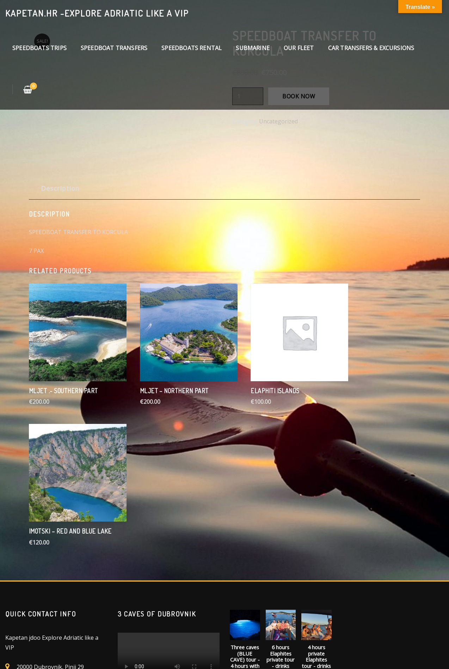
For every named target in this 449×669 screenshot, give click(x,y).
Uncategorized (278, 121)
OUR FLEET (299, 48)
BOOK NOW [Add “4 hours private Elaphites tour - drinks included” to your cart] (316, 576)
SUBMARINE (253, 48)
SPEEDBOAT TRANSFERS (114, 48)
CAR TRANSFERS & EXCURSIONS (371, 48)
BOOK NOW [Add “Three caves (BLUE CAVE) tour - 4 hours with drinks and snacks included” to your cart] (245, 589)
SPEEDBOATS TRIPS (39, 48)
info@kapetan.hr (39, 526)
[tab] (60, 191)
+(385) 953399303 (40, 537)
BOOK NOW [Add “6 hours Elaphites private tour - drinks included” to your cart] (280, 576)
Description (60, 188)
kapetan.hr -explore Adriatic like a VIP (97, 13)
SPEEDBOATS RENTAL (191, 48)
